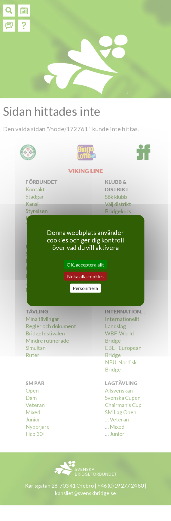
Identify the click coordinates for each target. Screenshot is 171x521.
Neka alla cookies (85, 276)
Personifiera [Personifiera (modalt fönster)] (85, 288)
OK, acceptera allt (85, 264)
